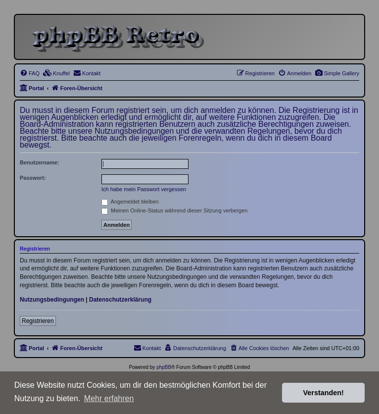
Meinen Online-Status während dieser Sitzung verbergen (174, 210)
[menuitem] (337, 73)
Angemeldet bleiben (130, 202)
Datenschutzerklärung (120, 299)
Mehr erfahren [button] (109, 398)
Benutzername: (39, 162)
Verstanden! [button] (323, 393)
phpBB (163, 367)
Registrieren (38, 320)
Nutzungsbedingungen (52, 299)
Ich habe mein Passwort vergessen (143, 189)
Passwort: (33, 178)
